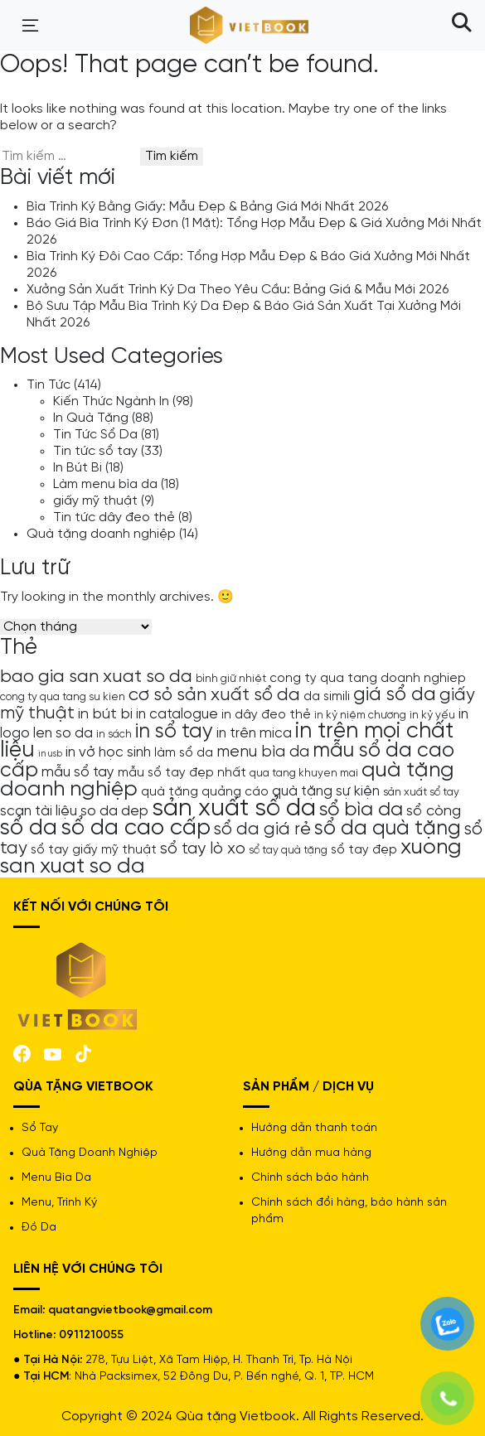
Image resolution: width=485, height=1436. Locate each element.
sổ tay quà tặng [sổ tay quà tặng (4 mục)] (288, 850)
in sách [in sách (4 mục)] (114, 734)
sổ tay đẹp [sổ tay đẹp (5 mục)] (364, 850)
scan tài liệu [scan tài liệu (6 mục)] (38, 811)
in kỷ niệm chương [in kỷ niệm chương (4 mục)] (360, 715)
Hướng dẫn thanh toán (314, 1128)
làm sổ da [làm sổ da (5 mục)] (183, 753)
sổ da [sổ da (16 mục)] (28, 828)
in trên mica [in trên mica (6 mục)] (254, 733)
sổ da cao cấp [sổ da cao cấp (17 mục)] (136, 828)
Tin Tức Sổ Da (95, 435)
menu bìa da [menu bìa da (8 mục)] (262, 752)
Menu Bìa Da (56, 1178)
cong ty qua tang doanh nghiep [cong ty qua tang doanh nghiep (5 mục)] (367, 678)
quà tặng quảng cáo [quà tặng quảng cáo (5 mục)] (205, 792)
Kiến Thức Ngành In (111, 401)
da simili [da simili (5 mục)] (326, 696)
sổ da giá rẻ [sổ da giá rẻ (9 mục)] (262, 829)
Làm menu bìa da (105, 484)
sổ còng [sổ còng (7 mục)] (433, 811)
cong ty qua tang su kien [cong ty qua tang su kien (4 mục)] (62, 697)
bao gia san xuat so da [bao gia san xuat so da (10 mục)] (96, 677)
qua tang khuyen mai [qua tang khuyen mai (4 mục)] (304, 773)
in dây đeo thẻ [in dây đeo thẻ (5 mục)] (266, 715)
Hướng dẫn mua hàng (311, 1153)
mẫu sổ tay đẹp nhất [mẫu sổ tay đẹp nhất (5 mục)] (182, 773)
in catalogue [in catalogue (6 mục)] (177, 714)
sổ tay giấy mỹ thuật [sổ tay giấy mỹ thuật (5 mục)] (94, 850)
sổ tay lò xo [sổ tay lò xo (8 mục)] (202, 849)
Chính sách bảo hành (310, 1178)
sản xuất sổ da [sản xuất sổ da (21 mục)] (234, 808)
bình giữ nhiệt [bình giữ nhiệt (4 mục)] (231, 678)
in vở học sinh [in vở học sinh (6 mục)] (108, 752)
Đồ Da (39, 1227)
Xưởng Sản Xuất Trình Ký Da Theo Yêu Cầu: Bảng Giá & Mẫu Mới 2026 (238, 290)
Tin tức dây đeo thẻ (114, 517)
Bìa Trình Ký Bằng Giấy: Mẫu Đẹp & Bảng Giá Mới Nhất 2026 (207, 207)
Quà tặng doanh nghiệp (101, 534)
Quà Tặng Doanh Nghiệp (90, 1153)
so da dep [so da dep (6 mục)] (114, 811)
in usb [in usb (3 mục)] (50, 754)
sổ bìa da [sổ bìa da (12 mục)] (361, 810)
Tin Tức (48, 385)
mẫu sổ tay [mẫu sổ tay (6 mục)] (77, 772)
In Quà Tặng (91, 418)
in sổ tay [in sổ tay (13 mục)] (174, 731)
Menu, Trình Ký (59, 1203)
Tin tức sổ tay (95, 451)
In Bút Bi (77, 468)
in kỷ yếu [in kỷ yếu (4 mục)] (432, 715)
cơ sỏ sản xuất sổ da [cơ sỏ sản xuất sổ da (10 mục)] (214, 695)
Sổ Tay (40, 1128)
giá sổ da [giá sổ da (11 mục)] (394, 695)
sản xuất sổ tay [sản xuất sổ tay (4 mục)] (421, 792)
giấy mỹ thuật (95, 501)
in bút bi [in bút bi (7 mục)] (105, 714)
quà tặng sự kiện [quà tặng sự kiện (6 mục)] (326, 791)
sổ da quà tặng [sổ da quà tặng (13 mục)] (387, 828)
